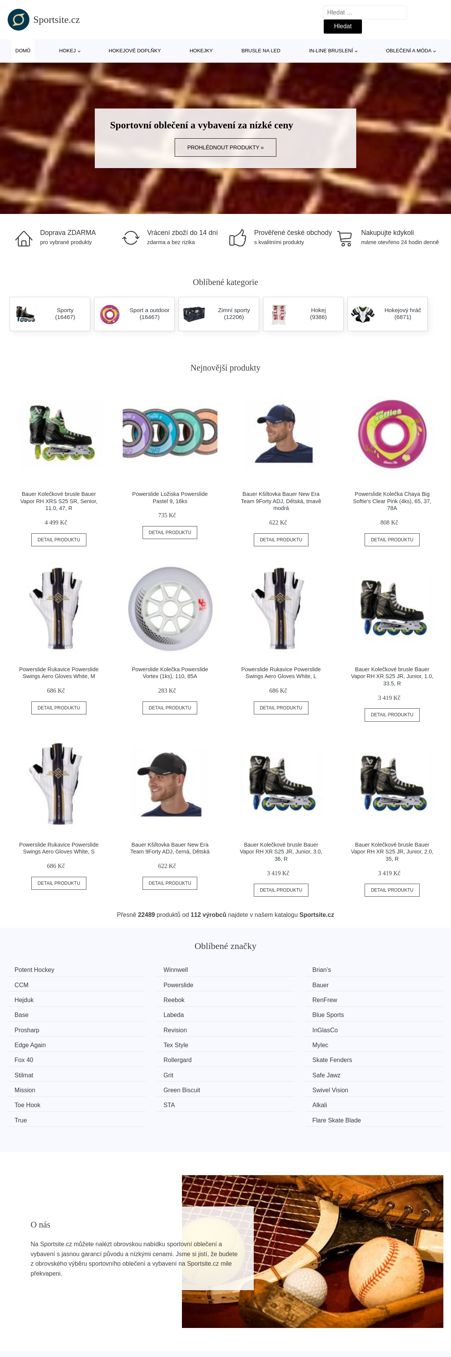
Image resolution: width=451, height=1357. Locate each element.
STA (23, 1070)
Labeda (251, 999)
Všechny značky (33, 1325)
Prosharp (29, 1013)
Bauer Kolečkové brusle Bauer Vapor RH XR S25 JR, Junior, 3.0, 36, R (281, 852)
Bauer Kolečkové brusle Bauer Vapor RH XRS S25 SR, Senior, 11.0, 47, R (58, 501)
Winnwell (141, 970)
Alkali (136, 1070)
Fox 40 (250, 1027)
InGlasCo (253, 1013)
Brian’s (250, 970)
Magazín (186, 1325)
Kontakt (348, 1343)
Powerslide (32, 984)
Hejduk (250, 984)
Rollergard (367, 1027)
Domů (23, 50)
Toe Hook (366, 1056)
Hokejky (201, 50)
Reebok (363, 984)
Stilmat (138, 1041)
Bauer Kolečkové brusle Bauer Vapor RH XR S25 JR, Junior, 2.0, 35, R (392, 852)
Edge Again (368, 1013)
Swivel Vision (259, 1056)
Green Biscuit (147, 1056)
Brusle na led (261, 50)
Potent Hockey (37, 970)
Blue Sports (368, 999)
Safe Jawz (367, 1041)
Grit (246, 1041)
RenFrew (29, 999)
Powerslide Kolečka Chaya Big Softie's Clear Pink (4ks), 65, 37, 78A (392, 501)
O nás (346, 1325)
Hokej (67, 50)
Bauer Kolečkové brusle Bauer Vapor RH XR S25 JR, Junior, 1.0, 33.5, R (392, 676)
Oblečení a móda (409, 50)
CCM (360, 970)
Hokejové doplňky (135, 50)
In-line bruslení (331, 50)
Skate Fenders (37, 1041)
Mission (27, 1056)
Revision (140, 1013)
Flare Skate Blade (377, 1070)
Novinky (22, 1343)
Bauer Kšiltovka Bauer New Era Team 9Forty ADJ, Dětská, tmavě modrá (281, 501)
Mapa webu (191, 1343)
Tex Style (29, 1027)
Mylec (137, 1027)
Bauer (137, 984)
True (247, 1070)
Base (136, 999)
